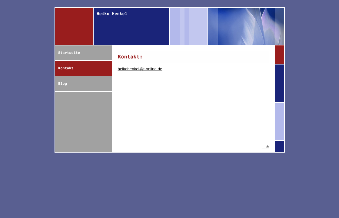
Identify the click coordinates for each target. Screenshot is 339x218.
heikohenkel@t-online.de (140, 69)
